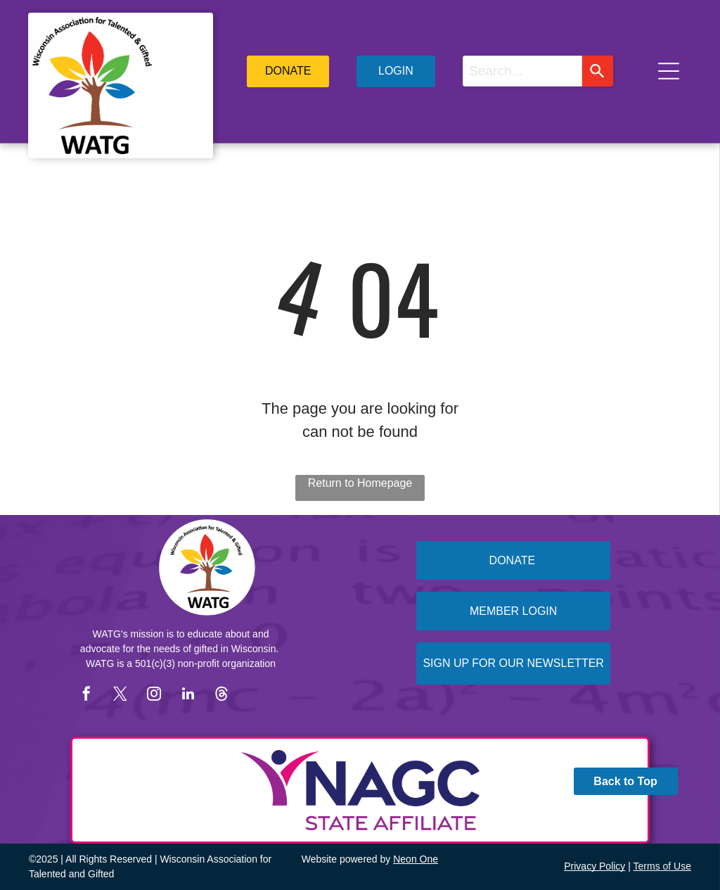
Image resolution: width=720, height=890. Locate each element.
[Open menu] (668, 71)
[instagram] (154, 695)
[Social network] (221, 695)
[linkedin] (187, 695)
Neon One (415, 859)
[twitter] (120, 695)
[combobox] (522, 71)
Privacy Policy (594, 866)
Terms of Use (662, 866)
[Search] (597, 71)
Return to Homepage (360, 483)
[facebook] (86, 695)
